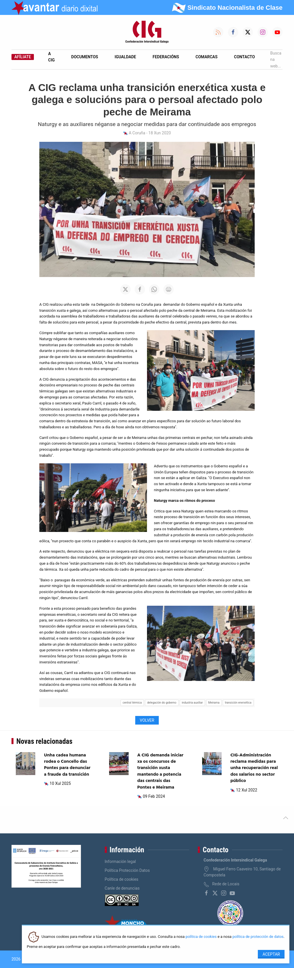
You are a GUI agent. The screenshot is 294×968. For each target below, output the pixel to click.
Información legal (120, 861)
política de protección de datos (258, 937)
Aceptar (271, 954)
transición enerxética (238, 702)
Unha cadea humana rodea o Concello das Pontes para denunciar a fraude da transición (67, 765)
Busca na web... (275, 59)
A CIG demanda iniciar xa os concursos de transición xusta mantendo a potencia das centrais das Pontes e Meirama (160, 771)
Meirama (213, 702)
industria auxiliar (192, 702)
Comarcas (206, 57)
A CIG (51, 56)
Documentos (84, 57)
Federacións (166, 57)
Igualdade (125, 57)
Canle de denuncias (122, 888)
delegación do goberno (161, 702)
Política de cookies (121, 879)
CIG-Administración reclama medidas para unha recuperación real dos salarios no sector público (254, 768)
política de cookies (200, 937)
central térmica (132, 702)
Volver (147, 720)
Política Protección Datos (127, 870)
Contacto (244, 57)
